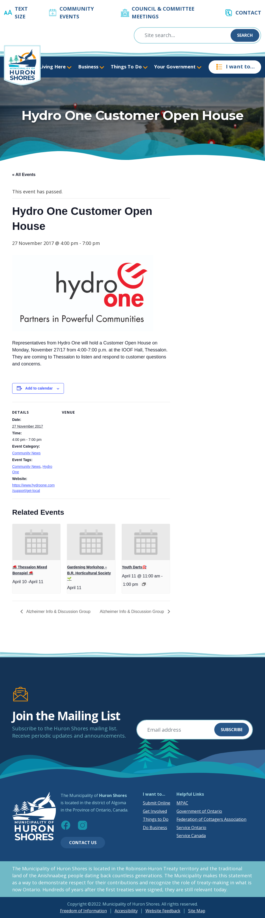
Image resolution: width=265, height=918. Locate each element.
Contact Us (83, 842)
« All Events (23, 174)
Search (245, 35)
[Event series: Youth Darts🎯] (144, 584)
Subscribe (231, 729)
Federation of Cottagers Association (211, 819)
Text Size (21, 12)
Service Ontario (191, 827)
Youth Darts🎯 (134, 567)
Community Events (77, 12)
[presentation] (36, 542)
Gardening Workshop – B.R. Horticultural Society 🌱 (89, 573)
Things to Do (155, 819)
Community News (26, 453)
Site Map (196, 911)
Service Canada (191, 835)
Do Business (155, 827)
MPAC (182, 803)
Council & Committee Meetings (163, 12)
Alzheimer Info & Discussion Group (58, 611)
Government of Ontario (199, 811)
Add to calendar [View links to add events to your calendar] (39, 388)
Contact (248, 12)
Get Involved (155, 811)
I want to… (235, 67)
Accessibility (126, 911)
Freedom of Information (83, 911)
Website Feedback (162, 911)
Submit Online (156, 803)
